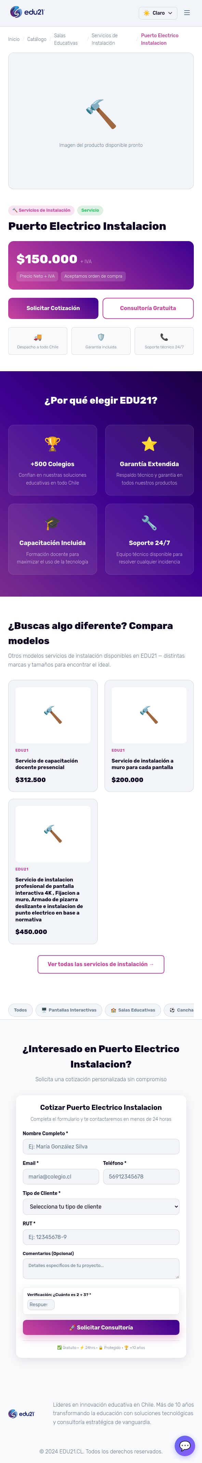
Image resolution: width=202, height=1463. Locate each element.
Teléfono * (114, 1163)
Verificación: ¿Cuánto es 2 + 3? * (59, 1294)
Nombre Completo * (45, 1134)
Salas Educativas (133, 1010)
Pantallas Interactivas (69, 1010)
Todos (20, 1010)
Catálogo (36, 39)
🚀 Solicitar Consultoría (101, 1327)
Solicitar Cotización (53, 308)
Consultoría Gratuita (148, 308)
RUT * (29, 1224)
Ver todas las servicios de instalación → (101, 964)
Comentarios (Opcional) (48, 1253)
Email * (31, 1163)
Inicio (13, 39)
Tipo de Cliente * (42, 1193)
